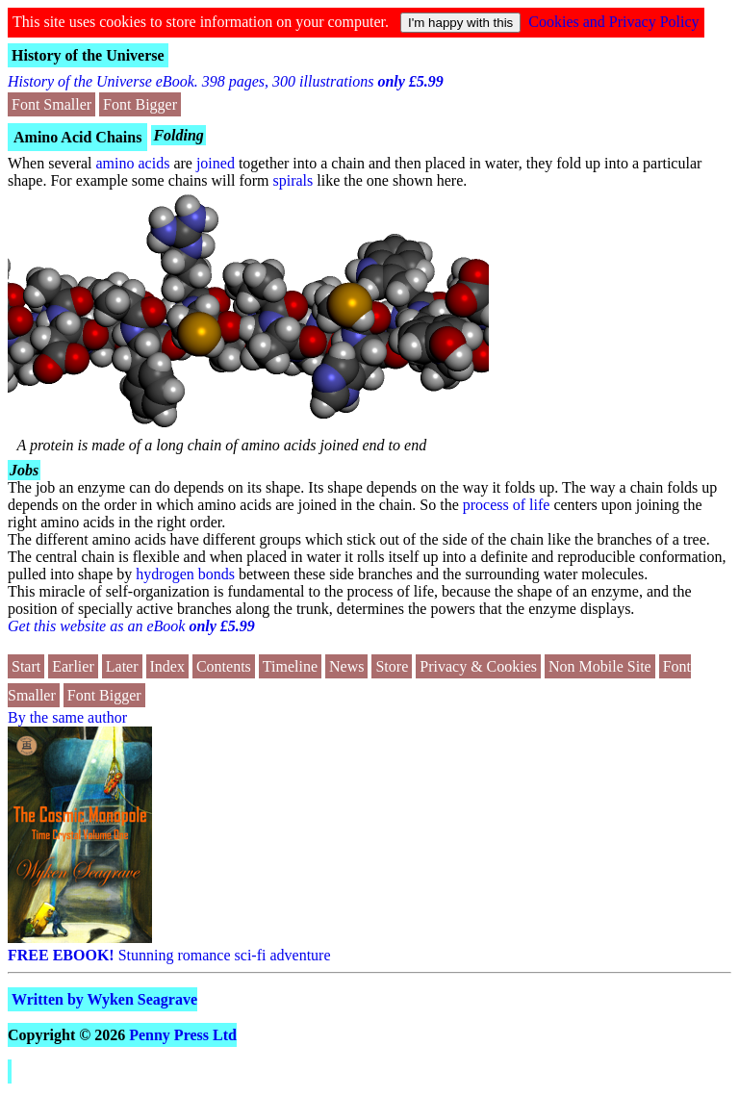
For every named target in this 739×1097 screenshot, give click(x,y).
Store (391, 666)
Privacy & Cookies (478, 666)
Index (167, 666)
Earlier (73, 666)
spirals (293, 180)
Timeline (290, 666)
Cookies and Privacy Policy (613, 21)
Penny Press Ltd (183, 1035)
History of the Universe (88, 55)
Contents (223, 666)
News (346, 666)
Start (26, 666)
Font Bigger (140, 104)
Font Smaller (51, 104)
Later (122, 666)
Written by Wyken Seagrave (104, 999)
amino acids (133, 163)
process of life (506, 505)
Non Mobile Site (599, 666)
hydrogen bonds (185, 574)
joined (215, 163)
